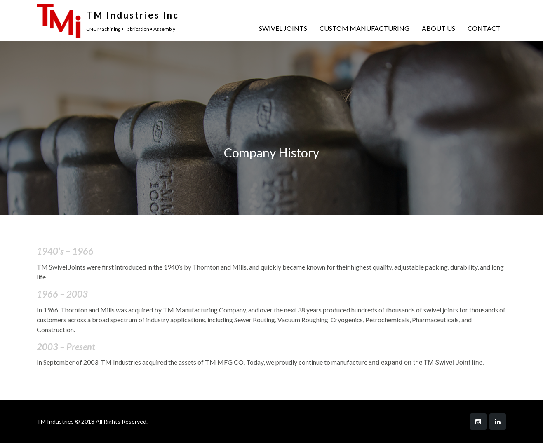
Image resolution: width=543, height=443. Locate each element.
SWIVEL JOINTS (283, 28)
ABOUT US (438, 28)
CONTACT (484, 28)
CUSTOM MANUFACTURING (364, 28)
